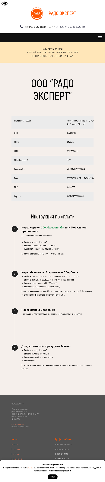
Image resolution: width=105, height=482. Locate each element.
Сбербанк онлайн (52, 227)
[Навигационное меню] (100, 37)
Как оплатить (16, 458)
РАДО (30, 468)
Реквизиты (15, 449)
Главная (14, 444)
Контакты (15, 454)
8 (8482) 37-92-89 (46, 26)
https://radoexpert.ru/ (17, 424)
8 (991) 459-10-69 (31, 26)
